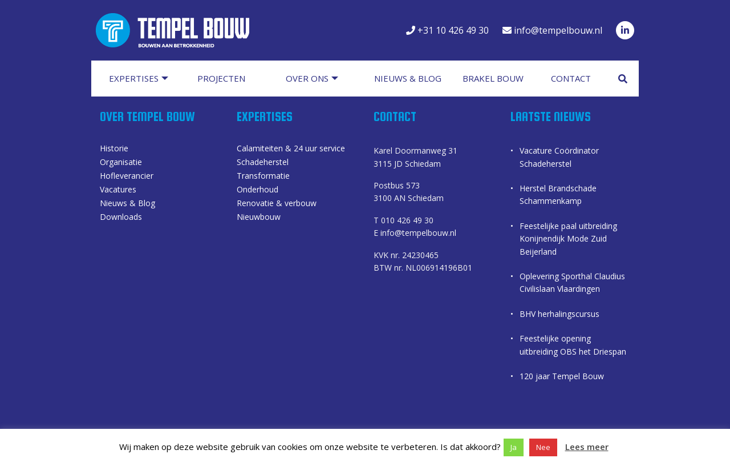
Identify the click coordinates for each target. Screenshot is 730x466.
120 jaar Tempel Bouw (562, 376)
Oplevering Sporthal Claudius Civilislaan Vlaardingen (572, 282)
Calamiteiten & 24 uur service (291, 149)
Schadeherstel (263, 163)
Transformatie (263, 177)
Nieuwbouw (259, 218)
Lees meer (587, 446)
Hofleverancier (126, 177)
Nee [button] (543, 447)
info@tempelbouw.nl (552, 30)
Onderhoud (257, 190)
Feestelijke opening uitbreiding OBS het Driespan (573, 345)
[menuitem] (144, 79)
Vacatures (118, 190)
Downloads (121, 218)
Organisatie (121, 163)
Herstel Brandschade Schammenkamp (558, 194)
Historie (114, 149)
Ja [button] (513, 447)
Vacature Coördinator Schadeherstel (559, 157)
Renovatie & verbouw (277, 204)
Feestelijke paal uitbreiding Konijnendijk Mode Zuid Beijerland (568, 238)
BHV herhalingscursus (559, 313)
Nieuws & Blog (127, 204)
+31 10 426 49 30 (447, 30)
